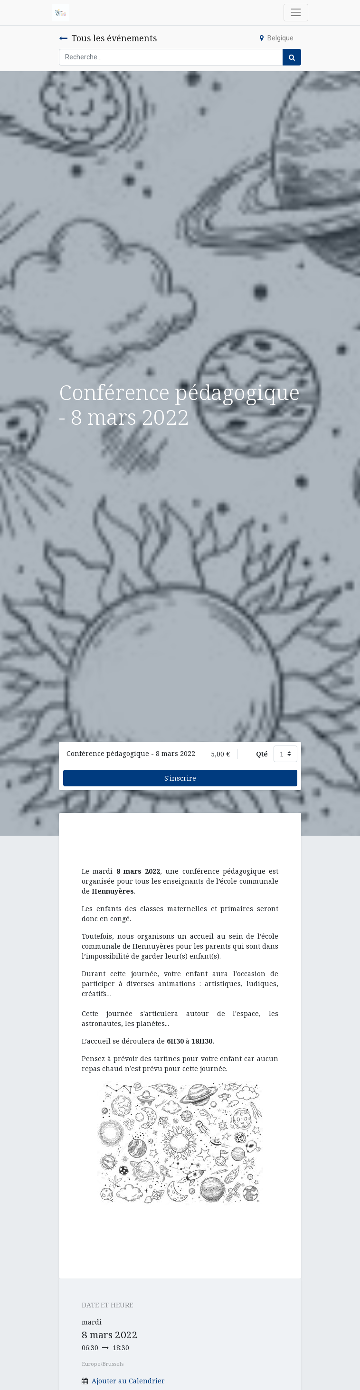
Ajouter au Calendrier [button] (128, 1380)
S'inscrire (180, 778)
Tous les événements (108, 38)
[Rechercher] (292, 57)
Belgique (277, 38)
